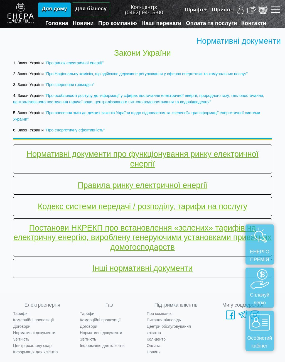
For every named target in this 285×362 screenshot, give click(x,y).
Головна (56, 23)
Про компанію (117, 23)
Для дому (54, 8)
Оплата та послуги (211, 23)
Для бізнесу (91, 8)
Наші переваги (161, 23)
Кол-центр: (144, 9)
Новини (83, 23)
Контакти (253, 23)
